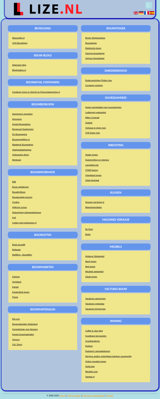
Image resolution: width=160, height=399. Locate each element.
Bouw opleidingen (20, 187)
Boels (88, 234)
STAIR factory (91, 170)
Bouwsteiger (91, 43)
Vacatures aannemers (95, 298)
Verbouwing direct (20, 155)
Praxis (15, 297)
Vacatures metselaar (94, 304)
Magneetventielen (93, 207)
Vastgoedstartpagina (21, 150)
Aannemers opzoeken (22, 114)
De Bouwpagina (19, 134)
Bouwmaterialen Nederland (25, 324)
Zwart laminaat (92, 180)
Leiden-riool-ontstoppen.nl (24, 223)
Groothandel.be (92, 341)
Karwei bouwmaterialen (23, 334)
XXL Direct (17, 344)
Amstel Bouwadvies (21, 124)
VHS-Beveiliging (19, 43)
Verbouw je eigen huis (95, 128)
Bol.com (16, 319)
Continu (15, 202)
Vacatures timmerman (95, 309)
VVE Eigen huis (92, 133)
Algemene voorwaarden (93, 395)
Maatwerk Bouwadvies (22, 144)
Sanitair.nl (89, 377)
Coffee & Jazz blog (94, 331)
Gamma (16, 277)
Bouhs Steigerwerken (95, 38)
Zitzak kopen (91, 277)
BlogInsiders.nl (19, 70)
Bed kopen (90, 266)
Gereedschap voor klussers (25, 329)
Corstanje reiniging (94, 85)
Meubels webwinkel (94, 271)
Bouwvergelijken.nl (21, 139)
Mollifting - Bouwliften (22, 255)
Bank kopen (90, 261)
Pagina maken (74, 395)
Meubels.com (91, 371)
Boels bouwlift (18, 245)
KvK (14, 217)
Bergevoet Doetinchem (23, 129)
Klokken (89, 346)
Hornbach (16, 282)
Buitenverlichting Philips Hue (98, 80)
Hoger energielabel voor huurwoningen (103, 107)
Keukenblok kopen (21, 292)
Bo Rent (89, 229)
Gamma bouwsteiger (95, 53)
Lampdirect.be (92, 165)
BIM (14, 182)
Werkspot (16, 160)
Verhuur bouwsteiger (95, 58)
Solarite (88, 123)
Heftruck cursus (19, 207)
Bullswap (16, 249)
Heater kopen (91, 155)
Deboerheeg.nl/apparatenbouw (26, 212)
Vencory (16, 339)
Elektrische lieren (93, 48)
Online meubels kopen (95, 361)
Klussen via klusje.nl (94, 202)
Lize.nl (62, 395)
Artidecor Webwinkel (94, 256)
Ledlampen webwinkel (95, 112)
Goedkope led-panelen (95, 336)
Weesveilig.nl (18, 38)
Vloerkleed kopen (93, 175)
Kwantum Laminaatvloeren (97, 351)
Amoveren (17, 119)
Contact (109, 395)
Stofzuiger (90, 366)
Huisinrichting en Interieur (97, 160)
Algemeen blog (19, 65)
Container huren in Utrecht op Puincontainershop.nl (36, 92)
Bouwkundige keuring (22, 197)
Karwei (15, 287)
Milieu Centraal (92, 117)
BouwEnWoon (19, 192)
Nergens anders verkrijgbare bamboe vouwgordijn (108, 356)
